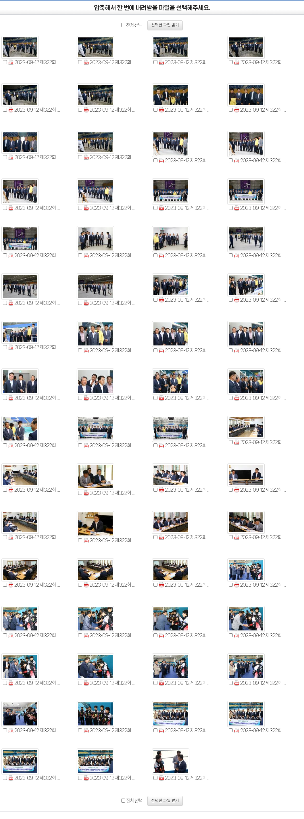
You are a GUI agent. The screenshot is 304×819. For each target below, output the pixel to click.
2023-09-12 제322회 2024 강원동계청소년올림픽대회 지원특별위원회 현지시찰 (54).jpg (110, 683)
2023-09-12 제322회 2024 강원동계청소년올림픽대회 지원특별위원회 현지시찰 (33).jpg (260, 398)
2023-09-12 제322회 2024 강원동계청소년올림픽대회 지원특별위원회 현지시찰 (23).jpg (110, 303)
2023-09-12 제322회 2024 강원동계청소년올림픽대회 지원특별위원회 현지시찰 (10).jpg (110, 157)
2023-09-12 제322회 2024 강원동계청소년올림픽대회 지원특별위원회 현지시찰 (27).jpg (110, 350)
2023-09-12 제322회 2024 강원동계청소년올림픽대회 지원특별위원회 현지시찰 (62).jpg (110, 778)
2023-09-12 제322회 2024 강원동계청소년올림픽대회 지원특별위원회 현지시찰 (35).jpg (110, 445)
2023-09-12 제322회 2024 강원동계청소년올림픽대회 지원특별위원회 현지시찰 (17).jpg (260, 208)
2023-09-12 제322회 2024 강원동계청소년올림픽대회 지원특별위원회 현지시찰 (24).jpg (185, 300)
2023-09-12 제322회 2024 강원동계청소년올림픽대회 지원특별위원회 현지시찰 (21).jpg (260, 255)
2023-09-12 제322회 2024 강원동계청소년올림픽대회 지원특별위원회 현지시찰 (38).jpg (34, 490)
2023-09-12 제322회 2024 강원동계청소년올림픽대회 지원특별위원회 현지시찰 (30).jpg (34, 398)
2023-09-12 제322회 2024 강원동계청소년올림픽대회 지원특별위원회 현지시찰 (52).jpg (260, 635)
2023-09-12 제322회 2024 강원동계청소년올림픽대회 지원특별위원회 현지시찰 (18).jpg (34, 255)
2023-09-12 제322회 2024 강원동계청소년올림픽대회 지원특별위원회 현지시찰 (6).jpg (110, 110)
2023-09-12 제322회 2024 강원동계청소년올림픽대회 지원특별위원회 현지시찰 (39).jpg (110, 493)
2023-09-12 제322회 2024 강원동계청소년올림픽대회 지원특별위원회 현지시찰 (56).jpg (260, 683)
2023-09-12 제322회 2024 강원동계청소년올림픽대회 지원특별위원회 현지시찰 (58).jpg (110, 730)
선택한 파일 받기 (165, 25)
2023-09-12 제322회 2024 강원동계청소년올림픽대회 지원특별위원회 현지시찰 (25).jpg (260, 300)
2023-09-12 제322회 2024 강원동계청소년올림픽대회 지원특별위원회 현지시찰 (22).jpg (34, 303)
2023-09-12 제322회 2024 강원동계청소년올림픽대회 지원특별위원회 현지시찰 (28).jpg (185, 350)
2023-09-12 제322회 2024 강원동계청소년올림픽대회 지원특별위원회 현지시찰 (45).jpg (260, 537)
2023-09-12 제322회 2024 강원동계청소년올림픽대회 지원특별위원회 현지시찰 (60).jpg (260, 730)
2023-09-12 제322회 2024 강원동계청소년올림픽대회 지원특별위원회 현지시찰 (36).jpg (185, 445)
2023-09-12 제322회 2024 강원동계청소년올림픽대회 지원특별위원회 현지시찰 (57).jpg (34, 730)
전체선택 (134, 25)
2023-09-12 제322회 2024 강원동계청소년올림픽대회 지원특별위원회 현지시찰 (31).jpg (110, 398)
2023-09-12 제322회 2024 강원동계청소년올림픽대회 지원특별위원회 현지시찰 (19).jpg (110, 255)
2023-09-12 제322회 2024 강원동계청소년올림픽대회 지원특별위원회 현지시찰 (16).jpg (185, 208)
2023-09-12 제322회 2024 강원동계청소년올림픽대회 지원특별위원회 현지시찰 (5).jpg (34, 110)
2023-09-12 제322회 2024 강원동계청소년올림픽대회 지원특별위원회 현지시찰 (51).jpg (185, 635)
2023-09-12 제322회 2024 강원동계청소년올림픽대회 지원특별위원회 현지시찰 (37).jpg (260, 442)
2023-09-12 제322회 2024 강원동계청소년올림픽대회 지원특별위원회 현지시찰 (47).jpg (110, 585)
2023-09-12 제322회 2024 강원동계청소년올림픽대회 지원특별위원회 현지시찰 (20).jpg (185, 255)
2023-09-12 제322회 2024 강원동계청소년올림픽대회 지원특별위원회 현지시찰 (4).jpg (260, 62)
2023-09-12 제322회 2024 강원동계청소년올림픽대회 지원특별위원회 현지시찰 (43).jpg (110, 540)
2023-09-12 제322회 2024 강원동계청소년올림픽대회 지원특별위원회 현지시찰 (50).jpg (110, 635)
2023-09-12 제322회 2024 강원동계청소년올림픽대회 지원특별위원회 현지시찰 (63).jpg (185, 778)
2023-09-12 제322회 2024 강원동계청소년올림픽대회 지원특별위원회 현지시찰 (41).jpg (260, 490)
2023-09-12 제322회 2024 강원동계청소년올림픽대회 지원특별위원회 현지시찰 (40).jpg (185, 490)
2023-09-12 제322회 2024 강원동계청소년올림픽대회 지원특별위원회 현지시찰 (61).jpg (34, 778)
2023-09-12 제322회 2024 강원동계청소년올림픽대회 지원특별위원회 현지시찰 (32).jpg (185, 398)
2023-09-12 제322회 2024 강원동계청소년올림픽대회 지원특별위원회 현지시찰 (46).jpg (34, 585)
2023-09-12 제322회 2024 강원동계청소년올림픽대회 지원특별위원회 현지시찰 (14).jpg (34, 208)
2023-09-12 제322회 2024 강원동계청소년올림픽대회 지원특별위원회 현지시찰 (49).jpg (34, 635)
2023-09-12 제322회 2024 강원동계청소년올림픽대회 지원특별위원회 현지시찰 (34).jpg (34, 445)
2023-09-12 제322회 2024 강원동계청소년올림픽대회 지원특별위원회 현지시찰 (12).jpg (185, 160)
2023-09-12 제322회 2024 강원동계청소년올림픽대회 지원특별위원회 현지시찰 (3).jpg (185, 62)
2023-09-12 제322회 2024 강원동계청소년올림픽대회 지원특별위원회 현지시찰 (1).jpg (34, 62)
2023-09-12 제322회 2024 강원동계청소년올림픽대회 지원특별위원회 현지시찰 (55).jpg (185, 683)
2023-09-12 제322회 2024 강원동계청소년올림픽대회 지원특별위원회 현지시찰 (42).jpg (34, 537)
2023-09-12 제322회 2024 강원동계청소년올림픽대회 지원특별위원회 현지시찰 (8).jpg (260, 110)
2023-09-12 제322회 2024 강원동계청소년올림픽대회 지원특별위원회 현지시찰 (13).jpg (260, 160)
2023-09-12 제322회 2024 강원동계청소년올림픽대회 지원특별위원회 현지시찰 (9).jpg (34, 157)
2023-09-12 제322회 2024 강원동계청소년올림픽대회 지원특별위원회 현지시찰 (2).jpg (110, 62)
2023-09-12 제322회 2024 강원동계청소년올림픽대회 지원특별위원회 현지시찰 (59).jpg (185, 730)
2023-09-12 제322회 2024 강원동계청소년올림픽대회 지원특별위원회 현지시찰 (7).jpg (185, 110)
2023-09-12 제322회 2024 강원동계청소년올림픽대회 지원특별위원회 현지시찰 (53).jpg (34, 683)
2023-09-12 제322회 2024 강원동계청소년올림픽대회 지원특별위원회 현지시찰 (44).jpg (185, 537)
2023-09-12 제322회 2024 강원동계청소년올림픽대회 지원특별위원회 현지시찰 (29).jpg (260, 350)
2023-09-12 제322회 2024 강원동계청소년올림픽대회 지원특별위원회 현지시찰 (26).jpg (34, 347)
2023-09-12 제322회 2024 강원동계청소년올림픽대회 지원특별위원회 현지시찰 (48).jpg (260, 585)
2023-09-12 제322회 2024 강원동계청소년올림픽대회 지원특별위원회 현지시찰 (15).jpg (110, 208)
